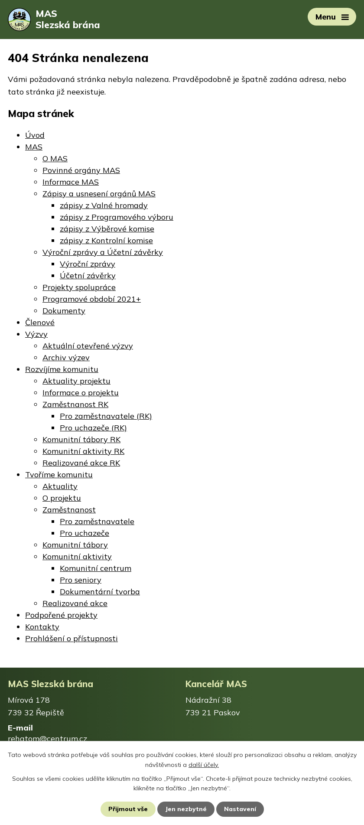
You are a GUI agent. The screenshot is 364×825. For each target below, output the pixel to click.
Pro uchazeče (84, 533)
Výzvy (36, 334)
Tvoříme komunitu (59, 474)
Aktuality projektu (76, 381)
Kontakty (42, 627)
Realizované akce (74, 603)
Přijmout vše (128, 809)
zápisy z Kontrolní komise (106, 240)
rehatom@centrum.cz (47, 738)
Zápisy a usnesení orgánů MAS (99, 194)
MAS (33, 147)
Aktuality (60, 486)
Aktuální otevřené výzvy (87, 346)
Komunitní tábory (75, 545)
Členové (40, 322)
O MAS (55, 158)
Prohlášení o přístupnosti (71, 638)
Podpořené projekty (61, 615)
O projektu (61, 498)
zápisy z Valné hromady (104, 205)
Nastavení (240, 809)
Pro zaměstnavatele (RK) (106, 416)
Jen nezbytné (186, 809)
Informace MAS (70, 182)
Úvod (35, 135)
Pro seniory (80, 580)
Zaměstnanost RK (75, 404)
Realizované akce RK (81, 463)
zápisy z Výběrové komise (107, 229)
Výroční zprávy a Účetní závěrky (102, 252)
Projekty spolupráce (79, 287)
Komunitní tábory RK (81, 439)
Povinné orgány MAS (81, 170)
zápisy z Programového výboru (116, 217)
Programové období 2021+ (91, 299)
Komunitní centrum (95, 568)
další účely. (203, 764)
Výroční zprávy (87, 264)
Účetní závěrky (88, 275)
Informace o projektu (80, 393)
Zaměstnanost (69, 510)
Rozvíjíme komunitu (61, 369)
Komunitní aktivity (77, 556)
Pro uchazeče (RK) (93, 428)
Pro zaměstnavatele (97, 521)
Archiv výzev (66, 357)
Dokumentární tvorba (100, 592)
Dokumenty (63, 311)
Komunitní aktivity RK (83, 451)
